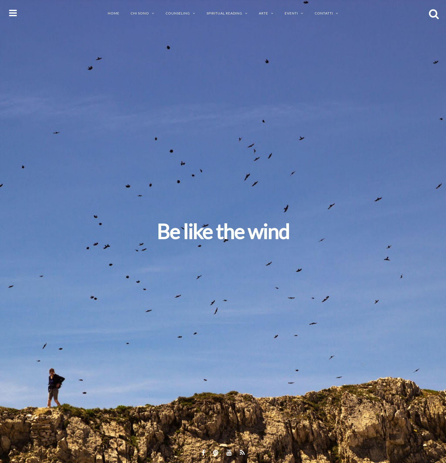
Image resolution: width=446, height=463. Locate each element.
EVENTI (291, 13)
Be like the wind (223, 231)
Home (113, 13)
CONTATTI (324, 13)
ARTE (263, 13)
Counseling (178, 13)
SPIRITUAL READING (224, 13)
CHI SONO (140, 13)
